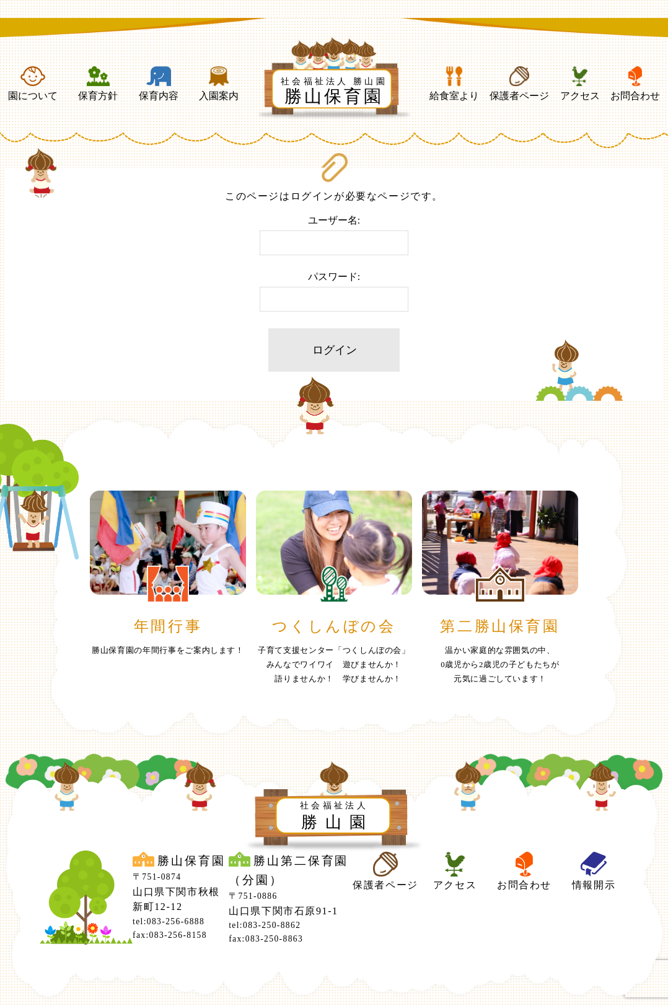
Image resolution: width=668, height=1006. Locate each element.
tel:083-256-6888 (168, 921)
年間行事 (168, 626)
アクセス (580, 83)
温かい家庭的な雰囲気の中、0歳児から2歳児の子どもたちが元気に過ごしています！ (500, 664)
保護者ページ (519, 83)
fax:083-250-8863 (266, 938)
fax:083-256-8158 (170, 935)
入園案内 (219, 83)
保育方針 (98, 83)
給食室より (454, 83)
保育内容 (158, 83)
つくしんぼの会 (333, 626)
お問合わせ (635, 83)
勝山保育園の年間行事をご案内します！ (168, 650)
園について (33, 83)
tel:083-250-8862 (265, 925)
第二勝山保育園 (500, 626)
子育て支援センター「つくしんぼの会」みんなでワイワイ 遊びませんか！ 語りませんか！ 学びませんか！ (334, 664)
